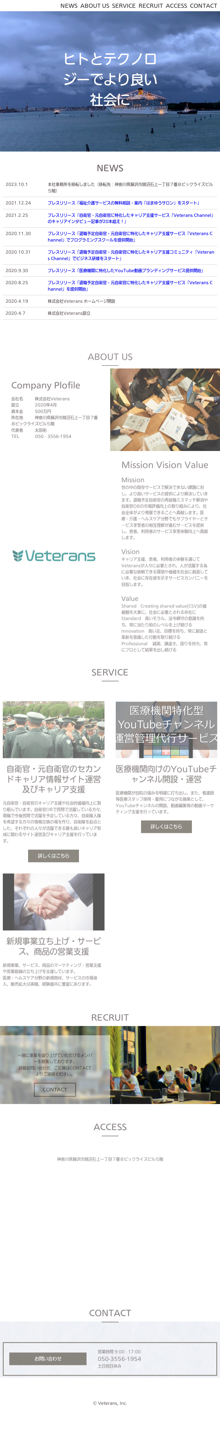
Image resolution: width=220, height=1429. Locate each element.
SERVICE (124, 5)
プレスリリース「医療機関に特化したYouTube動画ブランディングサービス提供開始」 (126, 270)
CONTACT (203, 5)
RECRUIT (151, 5)
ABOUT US (94, 5)
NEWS (69, 5)
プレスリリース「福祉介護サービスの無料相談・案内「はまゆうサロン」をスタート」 (124, 203)
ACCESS (176, 5)
